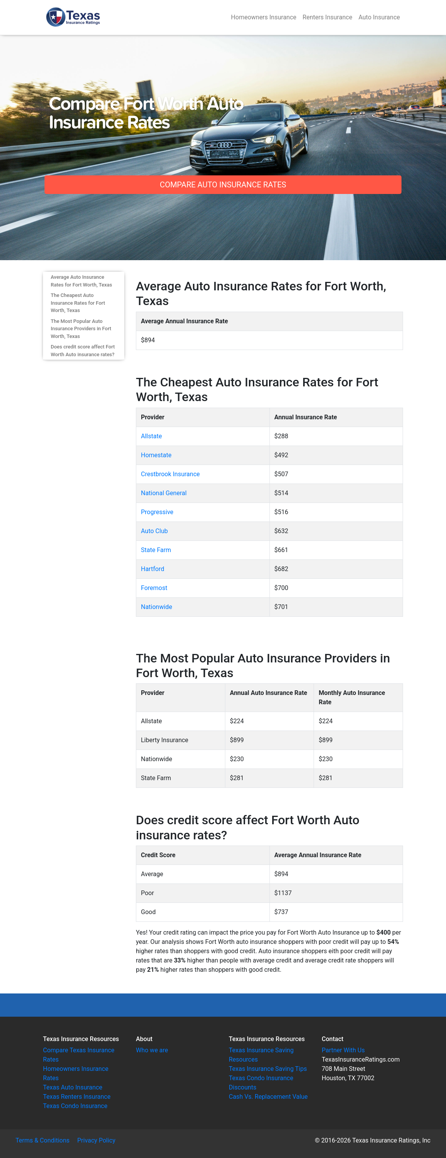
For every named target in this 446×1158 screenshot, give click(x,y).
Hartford (152, 569)
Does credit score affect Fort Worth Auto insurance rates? (83, 350)
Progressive (157, 512)
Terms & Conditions (42, 1140)
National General (164, 493)
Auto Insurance (379, 17)
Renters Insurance (327, 17)
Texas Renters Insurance (76, 1096)
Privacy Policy (96, 1140)
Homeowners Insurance (264, 17)
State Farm (156, 550)
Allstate (151, 436)
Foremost (154, 588)
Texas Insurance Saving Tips (268, 1068)
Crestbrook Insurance (170, 474)
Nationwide (156, 607)
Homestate (156, 455)
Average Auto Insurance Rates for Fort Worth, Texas (81, 281)
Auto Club (154, 531)
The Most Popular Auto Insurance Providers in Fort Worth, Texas (81, 328)
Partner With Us (343, 1050)
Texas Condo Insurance (75, 1106)
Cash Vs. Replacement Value (268, 1096)
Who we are (152, 1050)
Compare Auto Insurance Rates (223, 184)
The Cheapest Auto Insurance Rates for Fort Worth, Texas (78, 302)
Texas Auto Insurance (72, 1087)
